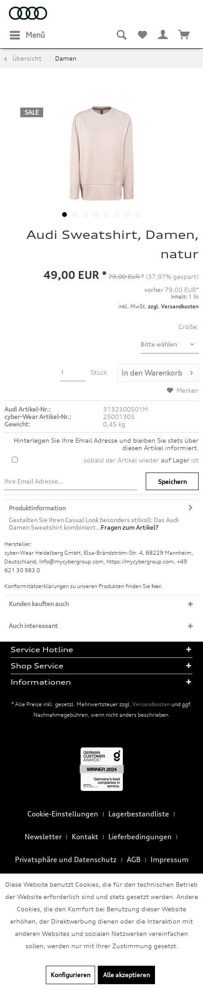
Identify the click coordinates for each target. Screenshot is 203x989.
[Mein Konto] (163, 35)
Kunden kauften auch (39, 603)
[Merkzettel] (142, 35)
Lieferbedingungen (140, 836)
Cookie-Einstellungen (62, 813)
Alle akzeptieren (126, 974)
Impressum (169, 859)
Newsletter (43, 836)
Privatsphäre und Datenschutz (66, 859)
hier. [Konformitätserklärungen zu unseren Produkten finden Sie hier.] (156, 586)
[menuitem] (26, 35)
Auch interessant (33, 625)
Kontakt (85, 836)
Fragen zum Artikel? (130, 527)
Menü (27, 34)
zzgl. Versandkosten (173, 306)
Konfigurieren (70, 974)
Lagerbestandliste (138, 813)
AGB (133, 859)
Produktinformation (37, 508)
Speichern (172, 481)
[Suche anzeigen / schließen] (121, 35)
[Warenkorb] (184, 35)
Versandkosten (151, 704)
